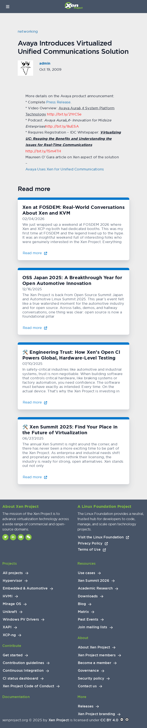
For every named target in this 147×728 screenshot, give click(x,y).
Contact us (87, 686)
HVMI (8, 596)
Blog (82, 604)
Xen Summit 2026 (93, 581)
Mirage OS (12, 604)
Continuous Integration (23, 670)
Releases (86, 706)
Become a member (94, 663)
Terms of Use (92, 549)
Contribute (11, 645)
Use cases (86, 573)
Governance (88, 670)
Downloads (88, 596)
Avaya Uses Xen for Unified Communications (64, 169)
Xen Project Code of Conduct (28, 686)
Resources (86, 563)
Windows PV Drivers (21, 619)
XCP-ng (9, 635)
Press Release (58, 102)
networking (28, 31)
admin (44, 63)
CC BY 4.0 (109, 720)
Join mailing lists (92, 627)
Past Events (88, 619)
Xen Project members (97, 655)
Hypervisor (12, 581)
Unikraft (10, 612)
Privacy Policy (93, 543)
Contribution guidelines (23, 663)
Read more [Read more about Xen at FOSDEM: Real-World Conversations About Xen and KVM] (35, 253)
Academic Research (95, 588)
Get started (13, 655)
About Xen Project (94, 647)
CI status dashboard (20, 678)
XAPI (7, 627)
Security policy (91, 678)
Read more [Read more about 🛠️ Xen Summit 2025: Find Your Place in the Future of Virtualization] (35, 477)
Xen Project (59, 720)
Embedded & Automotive (25, 588)
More (82, 697)
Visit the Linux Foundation (103, 537)
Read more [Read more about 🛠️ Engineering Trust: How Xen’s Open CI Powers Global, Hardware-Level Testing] (35, 402)
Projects (9, 563)
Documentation (16, 697)
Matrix (83, 612)
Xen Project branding (96, 714)
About (82, 638)
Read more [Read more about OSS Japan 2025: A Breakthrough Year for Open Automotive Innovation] (35, 327)
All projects (13, 573)
